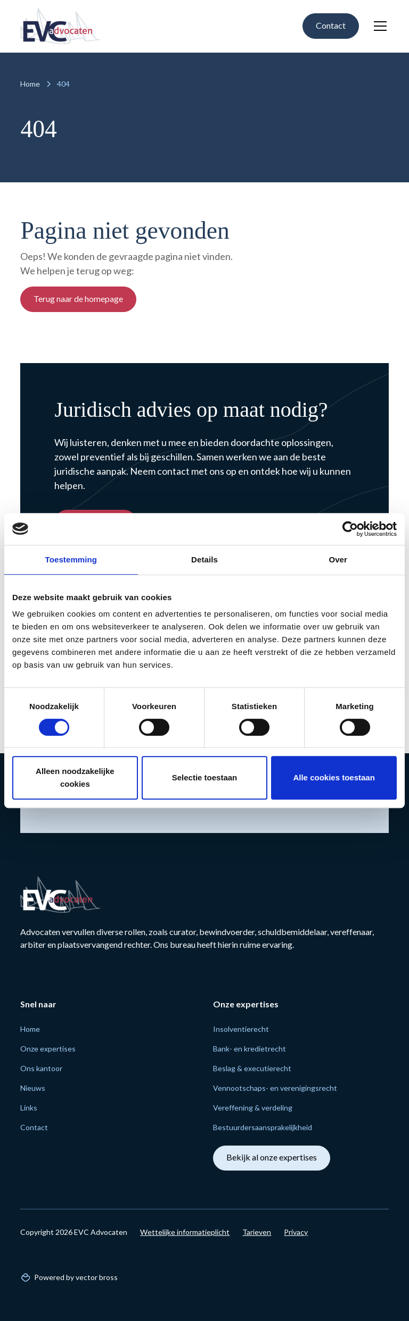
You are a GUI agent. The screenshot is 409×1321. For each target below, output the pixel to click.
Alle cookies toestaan (333, 777)
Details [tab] (204, 559)
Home (30, 1028)
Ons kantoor (41, 1068)
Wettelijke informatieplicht (185, 1231)
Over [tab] (338, 559)
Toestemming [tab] (71, 559)
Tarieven (256, 1231)
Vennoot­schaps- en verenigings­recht (275, 1087)
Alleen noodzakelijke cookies (75, 777)
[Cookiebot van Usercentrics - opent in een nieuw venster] (350, 529)
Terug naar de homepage (78, 298)
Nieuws (32, 1087)
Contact (331, 25)
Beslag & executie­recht (252, 1068)
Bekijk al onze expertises (271, 1157)
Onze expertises (48, 1048)
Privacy (296, 1231)
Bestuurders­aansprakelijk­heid (262, 1127)
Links (28, 1107)
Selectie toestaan (205, 777)
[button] (378, 26)
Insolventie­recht (241, 1028)
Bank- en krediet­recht (249, 1048)
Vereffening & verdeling (252, 1107)
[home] (60, 26)
